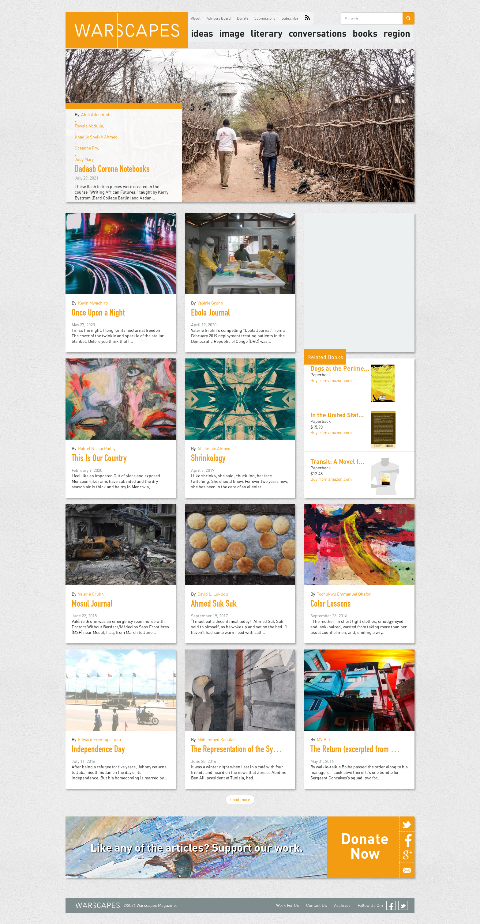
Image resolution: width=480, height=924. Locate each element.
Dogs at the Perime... (339, 368)
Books (365, 33)
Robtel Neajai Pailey (96, 448)
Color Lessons (330, 604)
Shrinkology (208, 459)
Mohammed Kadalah (216, 739)
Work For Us (287, 905)
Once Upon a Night (98, 313)
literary (267, 33)
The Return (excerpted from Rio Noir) (362, 750)
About (196, 18)
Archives (342, 905)
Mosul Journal (92, 604)
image (232, 33)
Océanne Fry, (87, 147)
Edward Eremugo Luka (99, 739)
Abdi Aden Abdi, (96, 114)
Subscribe (290, 18)
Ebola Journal (210, 313)
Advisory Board (219, 18)
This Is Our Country (99, 459)
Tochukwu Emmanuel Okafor (344, 593)
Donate (242, 18)
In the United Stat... (337, 414)
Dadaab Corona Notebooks (112, 170)
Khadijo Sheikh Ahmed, (97, 136)
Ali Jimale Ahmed (214, 448)
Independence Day (98, 750)
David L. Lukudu (212, 593)
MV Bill (323, 739)
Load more (240, 799)
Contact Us (316, 905)
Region (397, 33)
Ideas (202, 33)
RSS (307, 18)
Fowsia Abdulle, (89, 125)
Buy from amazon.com (331, 380)
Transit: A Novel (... (337, 461)
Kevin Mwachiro (93, 302)
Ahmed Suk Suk (214, 604)
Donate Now (364, 845)
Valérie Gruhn (210, 302)
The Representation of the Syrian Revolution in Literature (272, 750)
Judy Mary (84, 159)
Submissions (265, 18)
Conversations (318, 33)
